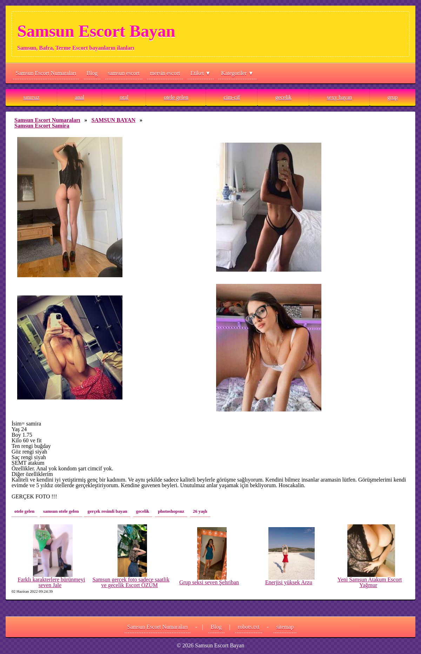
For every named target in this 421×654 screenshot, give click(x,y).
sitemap (285, 627)
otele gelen (176, 97)
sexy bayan (339, 97)
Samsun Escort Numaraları (46, 73)
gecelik (283, 97)
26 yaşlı (200, 511)
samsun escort (124, 73)
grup (392, 97)
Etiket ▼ (201, 73)
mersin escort (165, 73)
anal (80, 97)
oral (124, 97)
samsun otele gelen (61, 511)
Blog (92, 73)
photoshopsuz (171, 511)
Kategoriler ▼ (237, 73)
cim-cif (232, 97)
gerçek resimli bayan (107, 511)
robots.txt (248, 627)
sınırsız (31, 97)
